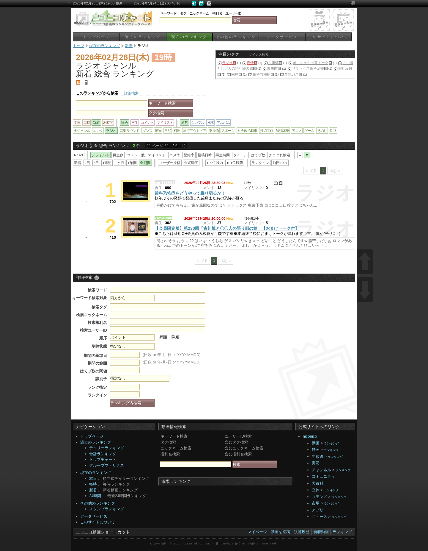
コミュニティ (323, 476)
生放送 (317, 456)
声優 (250, 63)
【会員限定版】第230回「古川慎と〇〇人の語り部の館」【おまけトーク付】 (227, 228)
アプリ (317, 510)
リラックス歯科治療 (308, 68)
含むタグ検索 (236, 442)
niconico (310, 436)
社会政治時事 (247, 130)
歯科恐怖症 (261, 74)
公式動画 (191, 163)
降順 (175, 337)
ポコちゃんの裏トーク (310, 63)
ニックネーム (199, 13)
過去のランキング (143, 37)
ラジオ (227, 63)
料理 (177, 130)
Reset (78, 155)
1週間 (107, 163)
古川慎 (273, 63)
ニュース (319, 516)
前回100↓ (280, 163)
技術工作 (266, 130)
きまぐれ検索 (279, 155)
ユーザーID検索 (238, 436)
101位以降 (234, 163)
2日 (87, 163)
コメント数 (136, 155)
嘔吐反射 (345, 68)
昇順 (163, 337)
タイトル (240, 155)
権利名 (217, 13)
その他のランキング (236, 37)
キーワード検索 (174, 436)
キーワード (168, 13)
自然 (167, 130)
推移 (210, 122)
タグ (183, 13)
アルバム (223, 122)
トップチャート (102, 459)
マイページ (257, 532)
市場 (316, 503)
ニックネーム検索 (175, 448)
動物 (158, 130)
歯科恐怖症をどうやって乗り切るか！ (190, 193)
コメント (147, 122)
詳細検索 (131, 93)
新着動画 (321, 532)
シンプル (197, 122)
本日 (77, 122)
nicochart (202, 543)
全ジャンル (82, 130)
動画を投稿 (280, 532)
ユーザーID (233, 13)
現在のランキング (189, 37)
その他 (322, 130)
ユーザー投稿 (169, 163)
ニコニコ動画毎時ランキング (344, 25)
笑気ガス (291, 74)
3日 (96, 163)
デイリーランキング (106, 448)
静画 (316, 449)
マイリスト (165, 122)
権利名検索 (170, 454)
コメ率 (174, 155)
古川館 (272, 68)
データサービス (282, 37)
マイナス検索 (258, 54)
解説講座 (282, 130)
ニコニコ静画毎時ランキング (319, 25)
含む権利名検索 (238, 454)
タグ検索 (168, 442)
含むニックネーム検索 (244, 448)
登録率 (189, 155)
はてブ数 (258, 155)
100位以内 (215, 163)
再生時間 (222, 155)
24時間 (108, 122)
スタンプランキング (106, 509)
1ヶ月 (119, 163)
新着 (77, 163)
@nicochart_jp (226, 543)
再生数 (118, 155)
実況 (316, 463)
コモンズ (319, 496)
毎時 (86, 122)
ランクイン (260, 163)
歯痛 (234, 74)
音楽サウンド (129, 130)
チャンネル (321, 470)
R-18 (333, 130)
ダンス (147, 130)
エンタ (98, 130)
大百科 (317, 483)
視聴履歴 (301, 532)
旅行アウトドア (194, 130)
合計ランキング (102, 454)
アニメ (297, 130)
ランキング (331, 443)
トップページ (96, 37)
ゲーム (309, 130)
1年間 (132, 163)
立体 (316, 490)
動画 (316, 443)
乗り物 (214, 130)
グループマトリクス (106, 465)
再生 (134, 122)
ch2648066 (163, 218)
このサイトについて (329, 37)
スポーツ (228, 130)
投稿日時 (205, 155)
